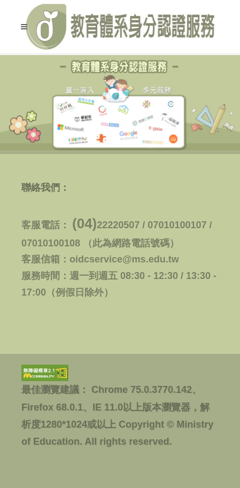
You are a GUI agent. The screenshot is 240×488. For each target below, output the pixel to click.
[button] (24, 26)
